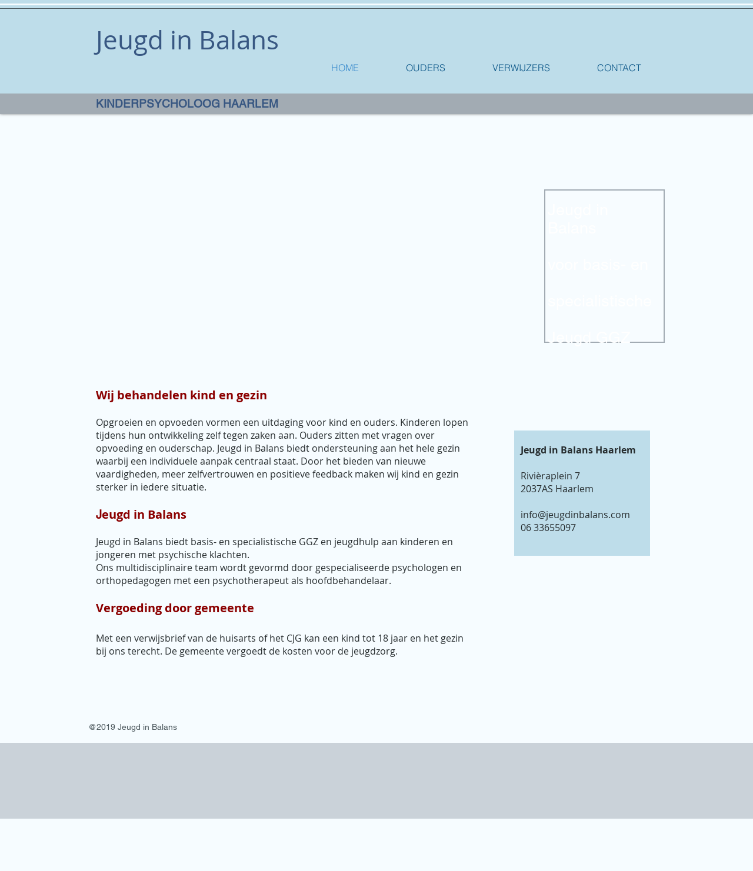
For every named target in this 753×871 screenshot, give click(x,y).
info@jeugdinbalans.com (575, 514)
